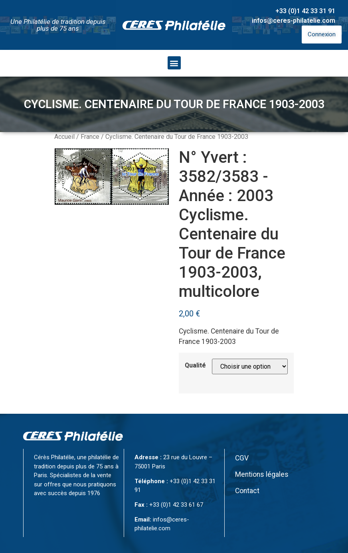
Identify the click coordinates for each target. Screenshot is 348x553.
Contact (247, 491)
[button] (174, 62)
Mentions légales (262, 474)
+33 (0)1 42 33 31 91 (305, 11)
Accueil (64, 136)
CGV (242, 458)
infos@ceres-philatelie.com (293, 20)
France (90, 136)
